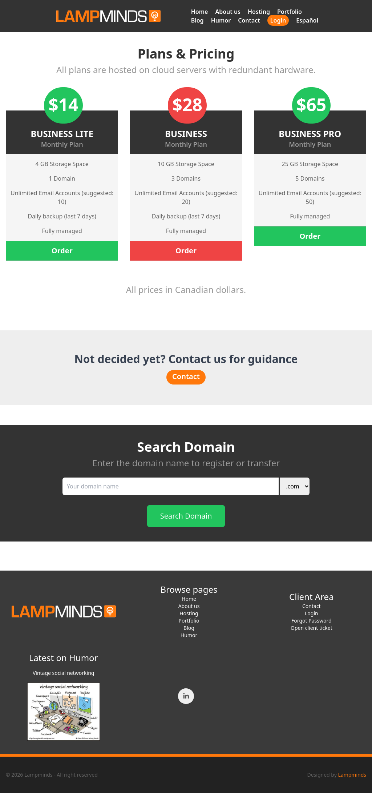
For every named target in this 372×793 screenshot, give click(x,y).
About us (227, 12)
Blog (197, 20)
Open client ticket (311, 627)
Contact (249, 20)
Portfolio (289, 12)
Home (199, 12)
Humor (221, 20)
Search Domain (186, 516)
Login (278, 20)
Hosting (259, 12)
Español (307, 20)
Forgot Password (311, 620)
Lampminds (352, 774)
